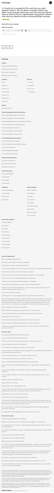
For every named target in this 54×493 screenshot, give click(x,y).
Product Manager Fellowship (9, 66)
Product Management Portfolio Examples (13, 118)
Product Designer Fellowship (9, 69)
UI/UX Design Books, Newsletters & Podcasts (14, 144)
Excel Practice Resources (9, 167)
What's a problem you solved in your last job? (14, 307)
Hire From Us (5, 88)
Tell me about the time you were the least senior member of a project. (21, 319)
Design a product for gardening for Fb (12, 379)
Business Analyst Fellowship (9, 75)
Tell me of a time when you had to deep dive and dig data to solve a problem (23, 275)
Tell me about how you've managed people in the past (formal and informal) (23, 295)
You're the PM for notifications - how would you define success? (19, 355)
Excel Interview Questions (9, 163)
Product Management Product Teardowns (13, 124)
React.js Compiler (32, 212)
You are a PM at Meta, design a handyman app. (15, 338)
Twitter (30, 82)
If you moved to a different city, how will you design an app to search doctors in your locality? (25, 375)
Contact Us (5, 101)
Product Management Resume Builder (12, 131)
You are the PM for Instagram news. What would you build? (18, 347)
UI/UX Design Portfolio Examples (11, 141)
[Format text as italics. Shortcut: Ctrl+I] (11, 30)
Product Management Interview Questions (13, 115)
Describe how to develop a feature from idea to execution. (18, 271)
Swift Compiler (6, 238)
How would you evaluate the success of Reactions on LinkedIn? (19, 457)
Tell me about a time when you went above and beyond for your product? (22, 313)
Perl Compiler (5, 247)
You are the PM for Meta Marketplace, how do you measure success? (20, 411)
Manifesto (4, 85)
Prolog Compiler (6, 244)
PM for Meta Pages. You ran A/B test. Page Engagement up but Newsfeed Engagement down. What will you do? (25, 407)
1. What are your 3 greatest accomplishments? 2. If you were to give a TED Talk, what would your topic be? (25, 327)
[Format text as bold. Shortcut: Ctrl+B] (8, 30)
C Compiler (30, 196)
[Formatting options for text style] (4, 30)
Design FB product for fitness (10, 382)
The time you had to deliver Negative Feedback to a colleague (19, 281)
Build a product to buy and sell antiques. (13, 441)
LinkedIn (30, 85)
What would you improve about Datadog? (13, 438)
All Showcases (6, 183)
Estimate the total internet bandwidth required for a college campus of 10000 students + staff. (26, 365)
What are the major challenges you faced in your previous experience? (21, 284)
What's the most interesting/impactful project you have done (19, 278)
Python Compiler (31, 190)
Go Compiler (5, 225)
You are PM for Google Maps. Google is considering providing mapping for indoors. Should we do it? (27, 430)
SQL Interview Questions (8, 160)
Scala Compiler (6, 241)
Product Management (8, 173)
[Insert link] (16, 30)
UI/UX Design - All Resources (10, 153)
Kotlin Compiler (6, 235)
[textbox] (27, 37)
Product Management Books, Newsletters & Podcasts (16, 121)
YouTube (30, 88)
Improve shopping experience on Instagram (14, 344)
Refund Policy (5, 98)
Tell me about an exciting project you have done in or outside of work (21, 310)
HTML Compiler (31, 215)
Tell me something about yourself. (11, 259)
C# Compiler (30, 202)
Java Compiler (31, 193)
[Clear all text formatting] (22, 30)
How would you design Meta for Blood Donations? (15, 334)
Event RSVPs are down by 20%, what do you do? (15, 394)
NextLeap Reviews (7, 108)
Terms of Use (5, 95)
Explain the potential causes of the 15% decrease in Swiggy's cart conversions (23, 422)
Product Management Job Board (11, 127)
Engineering (5, 199)
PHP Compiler (5, 232)
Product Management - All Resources (12, 134)
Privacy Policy (6, 92)
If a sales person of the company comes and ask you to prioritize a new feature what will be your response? (26, 425)
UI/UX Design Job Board (8, 147)
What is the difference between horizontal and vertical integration (20, 361)
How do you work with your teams (11, 292)
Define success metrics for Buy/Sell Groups (14, 386)
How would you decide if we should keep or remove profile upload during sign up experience (24, 370)
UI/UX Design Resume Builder (10, 150)
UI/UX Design (5, 177)
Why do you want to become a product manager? (15, 262)
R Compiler (5, 228)
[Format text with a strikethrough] (18, 30)
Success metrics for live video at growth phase (15, 397)
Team (3, 82)
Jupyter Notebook (7, 222)
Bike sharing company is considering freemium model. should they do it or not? (23, 460)
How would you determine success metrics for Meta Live (17, 358)
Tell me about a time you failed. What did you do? (15, 265)
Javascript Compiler (32, 206)
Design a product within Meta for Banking (13, 434)
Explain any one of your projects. (11, 316)
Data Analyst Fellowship (8, 72)
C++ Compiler (30, 199)
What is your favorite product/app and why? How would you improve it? (22, 341)
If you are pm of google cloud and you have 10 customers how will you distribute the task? (27, 268)
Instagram (31, 92)
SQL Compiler (30, 209)
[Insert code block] (13, 30)
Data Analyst (5, 180)
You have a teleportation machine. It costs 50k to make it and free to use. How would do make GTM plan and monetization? (26, 464)
